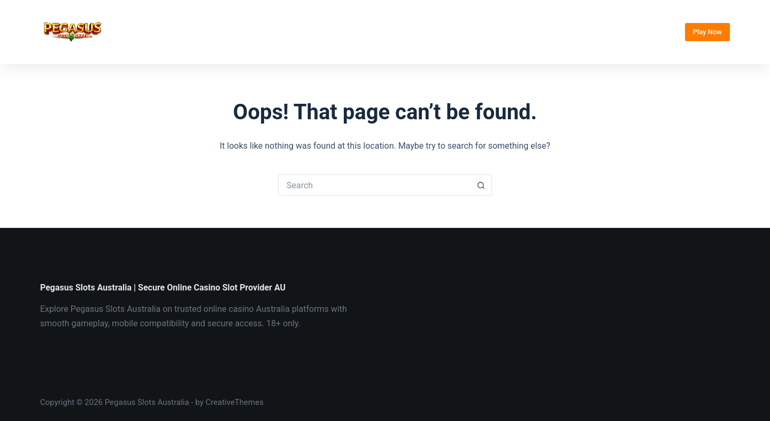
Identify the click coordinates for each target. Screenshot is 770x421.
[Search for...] (374, 185)
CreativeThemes (234, 402)
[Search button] (481, 185)
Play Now (707, 32)
